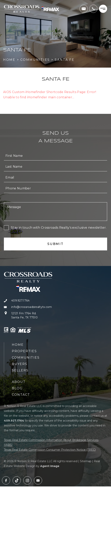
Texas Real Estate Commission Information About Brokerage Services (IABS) (51, 442)
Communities (26, 357)
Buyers (19, 364)
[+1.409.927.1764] (93, 9)
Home (18, 345)
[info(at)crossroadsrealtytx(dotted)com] (84, 9)
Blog (17, 388)
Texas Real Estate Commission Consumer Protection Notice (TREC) (50, 449)
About (19, 382)
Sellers (20, 370)
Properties (24, 351)
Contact (21, 394)
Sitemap (85, 461)
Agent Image (49, 466)
